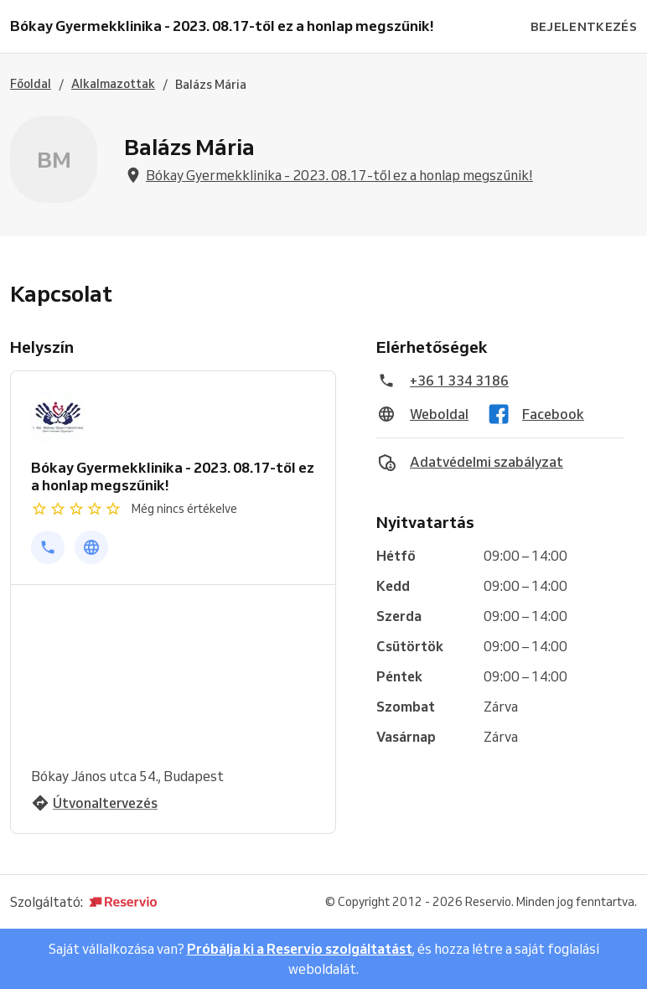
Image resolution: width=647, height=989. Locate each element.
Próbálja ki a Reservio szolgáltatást (299, 948)
